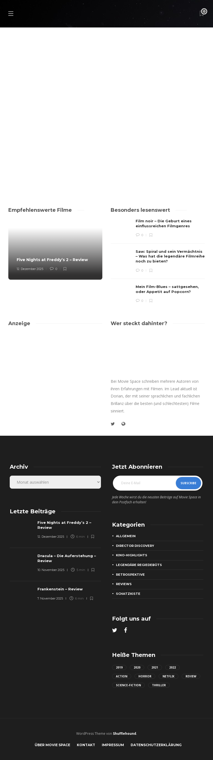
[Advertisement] (55, 371)
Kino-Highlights (131, 555)
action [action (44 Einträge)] (121, 676)
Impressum (113, 745)
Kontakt (86, 745)
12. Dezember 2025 (30, 269)
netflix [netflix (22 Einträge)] (168, 676)
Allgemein (126, 536)
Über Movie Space (52, 745)
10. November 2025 (50, 570)
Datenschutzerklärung (156, 745)
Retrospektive (130, 575)
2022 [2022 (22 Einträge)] (172, 667)
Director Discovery (135, 546)
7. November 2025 (50, 598)
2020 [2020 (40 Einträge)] (137, 667)
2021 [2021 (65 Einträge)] (154, 667)
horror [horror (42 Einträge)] (144, 676)
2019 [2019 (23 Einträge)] (119, 667)
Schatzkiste (128, 594)
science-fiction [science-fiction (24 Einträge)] (128, 685)
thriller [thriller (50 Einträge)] (159, 685)
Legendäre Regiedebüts (139, 565)
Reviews (124, 584)
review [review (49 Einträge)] (191, 676)
